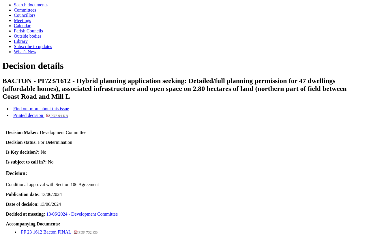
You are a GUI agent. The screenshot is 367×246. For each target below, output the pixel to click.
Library (21, 41)
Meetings (22, 20)
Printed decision (40, 115)
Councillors (24, 15)
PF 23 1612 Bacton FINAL (59, 232)
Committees (25, 10)
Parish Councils (28, 30)
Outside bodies (28, 36)
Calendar (22, 25)
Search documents (31, 4)
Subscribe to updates (33, 46)
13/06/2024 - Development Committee (82, 214)
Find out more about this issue (41, 108)
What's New (25, 51)
